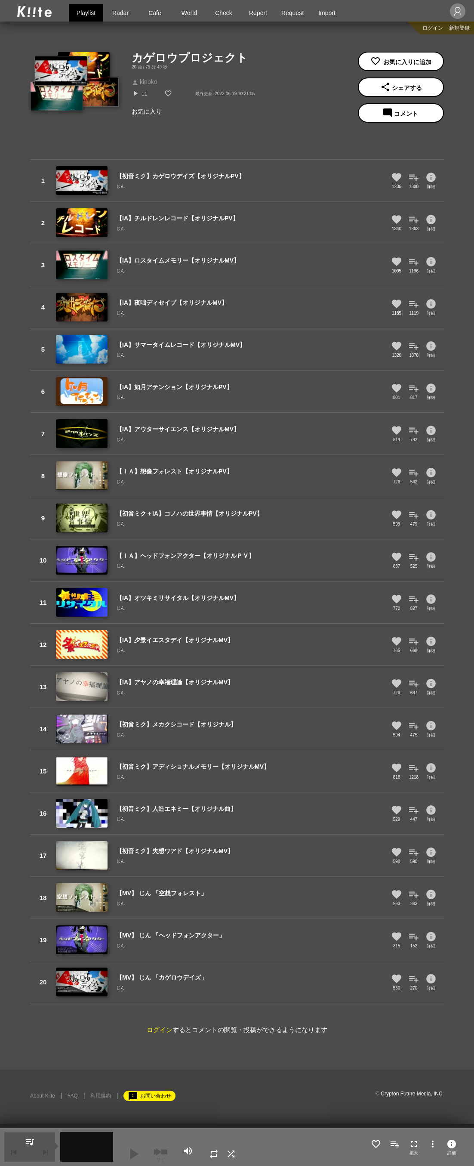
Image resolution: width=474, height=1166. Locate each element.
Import (326, 12)
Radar (120, 12)
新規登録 (459, 28)
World (189, 12)
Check (223, 12)
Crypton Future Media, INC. (412, 1094)
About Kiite (42, 1096)
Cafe (154, 12)
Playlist (86, 12)
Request (292, 12)
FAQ (73, 1096)
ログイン (432, 28)
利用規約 (100, 1096)
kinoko (144, 81)
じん (120, 186)
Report (258, 12)
